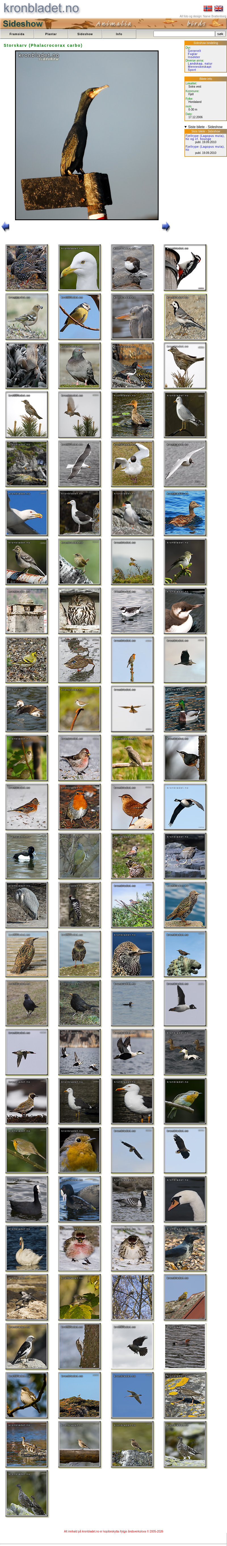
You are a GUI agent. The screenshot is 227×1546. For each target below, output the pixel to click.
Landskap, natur (200, 63)
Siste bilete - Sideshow (205, 127)
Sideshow (85, 34)
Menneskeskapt (199, 66)
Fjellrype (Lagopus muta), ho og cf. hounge (205, 137)
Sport (192, 69)
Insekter (194, 57)
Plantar (51, 34)
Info (119, 34)
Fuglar (192, 54)
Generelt (194, 50)
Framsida (17, 34)
